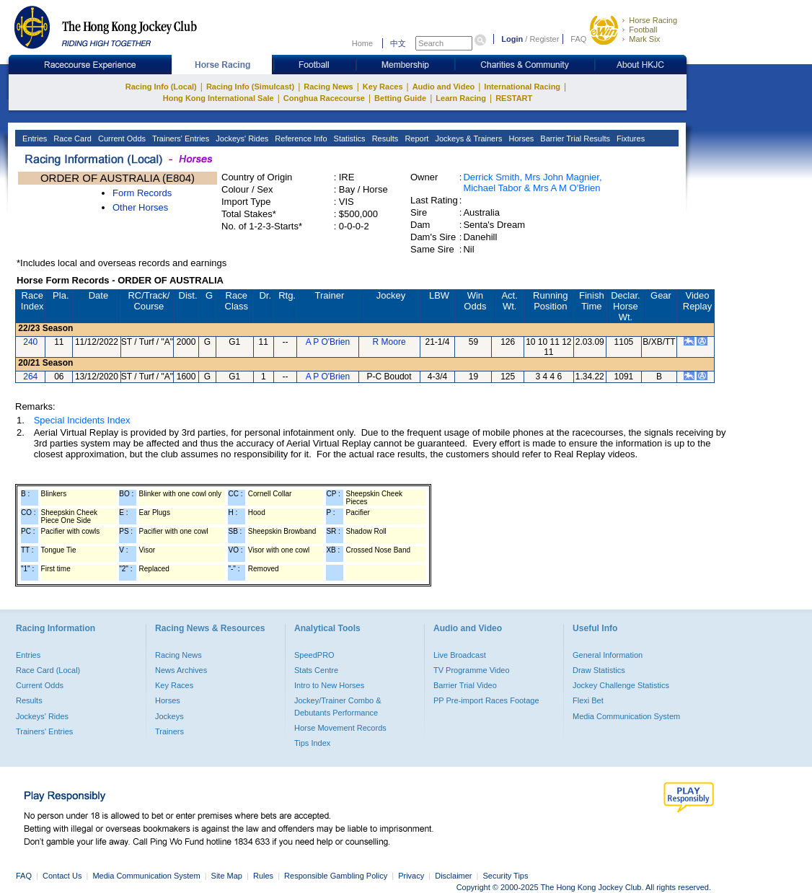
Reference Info (300, 138)
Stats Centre (316, 670)
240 (30, 342)
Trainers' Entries (179, 138)
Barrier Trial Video (465, 685)
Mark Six (644, 39)
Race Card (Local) (48, 670)
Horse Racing (653, 20)
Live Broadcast (459, 655)
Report (415, 138)
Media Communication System (626, 716)
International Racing (522, 86)
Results (384, 138)
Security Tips (506, 875)
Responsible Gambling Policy (335, 875)
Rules (264, 875)
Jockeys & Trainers (467, 138)
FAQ (578, 39)
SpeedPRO (314, 655)
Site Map (226, 875)
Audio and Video (443, 86)
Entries (33, 138)
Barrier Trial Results (574, 138)
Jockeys (169, 716)
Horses (520, 138)
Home (362, 43)
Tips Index (312, 743)
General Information (608, 655)
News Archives (181, 670)
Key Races (383, 86)
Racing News (328, 86)
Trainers (169, 731)
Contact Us (62, 875)
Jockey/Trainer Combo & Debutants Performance (337, 706)
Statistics (349, 138)
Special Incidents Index (82, 420)
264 (30, 376)
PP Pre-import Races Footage (486, 700)
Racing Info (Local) (161, 86)
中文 (398, 43)
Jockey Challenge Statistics (621, 685)
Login (512, 39)
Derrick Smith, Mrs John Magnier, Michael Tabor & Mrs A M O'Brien (532, 182)
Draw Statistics (599, 670)
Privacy (411, 875)
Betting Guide (400, 98)
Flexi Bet (588, 700)
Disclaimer (453, 875)
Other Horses (140, 207)
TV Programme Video (471, 670)
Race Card (71, 138)
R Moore (389, 342)
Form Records (142, 193)
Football (643, 29)
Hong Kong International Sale (218, 98)
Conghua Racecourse (324, 98)
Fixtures (629, 138)
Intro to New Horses (329, 685)
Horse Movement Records (340, 727)
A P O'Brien (328, 342)
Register (544, 39)
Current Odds (121, 138)
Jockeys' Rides (240, 138)
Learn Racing (461, 98)
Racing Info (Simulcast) (250, 86)
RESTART (513, 98)
